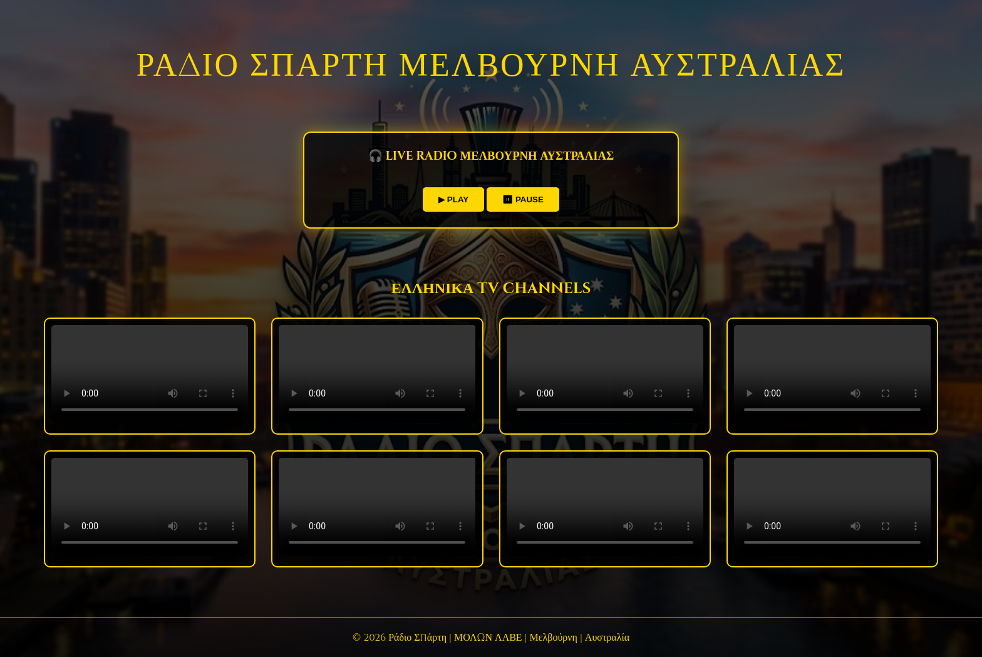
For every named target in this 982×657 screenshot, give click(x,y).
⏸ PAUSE (523, 199)
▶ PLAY (453, 199)
